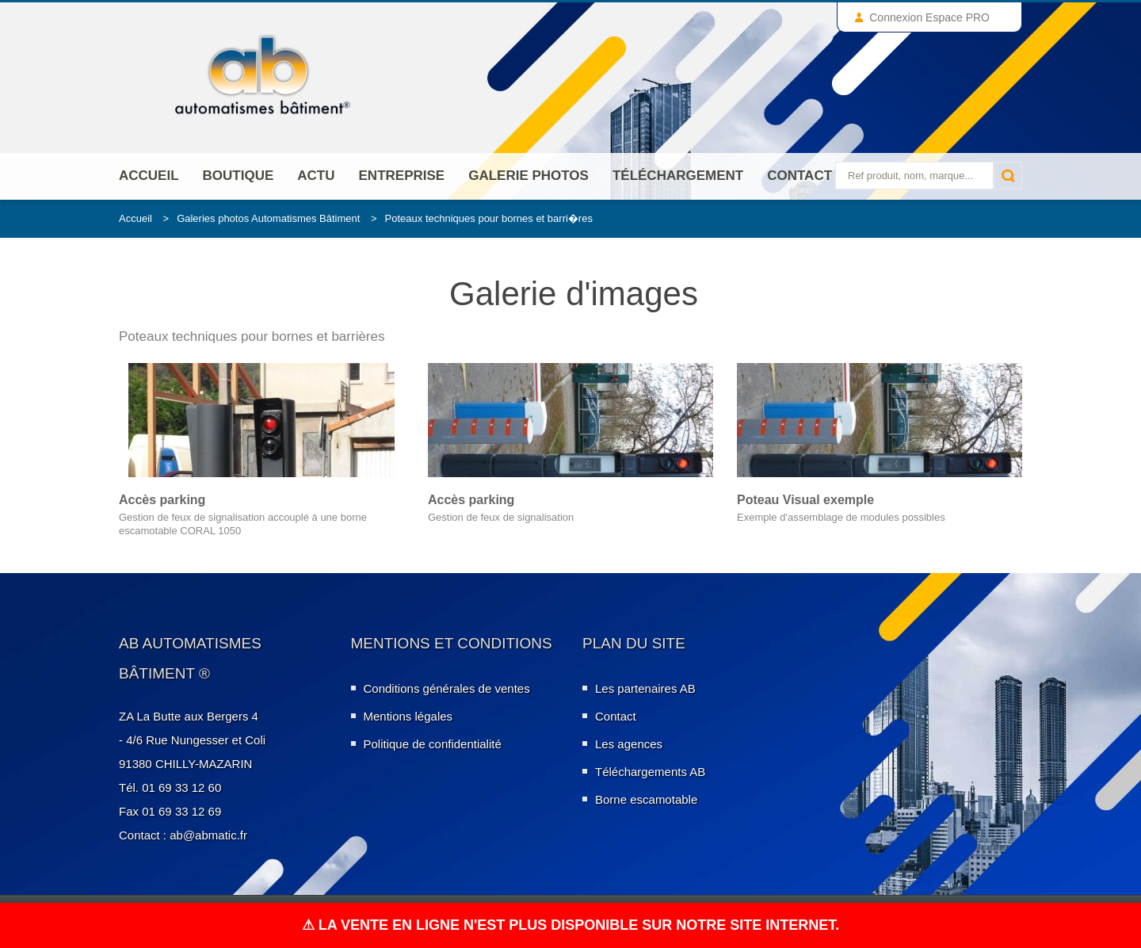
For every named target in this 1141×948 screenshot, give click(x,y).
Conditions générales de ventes (447, 688)
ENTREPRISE (402, 175)
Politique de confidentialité (433, 744)
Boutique (238, 175)
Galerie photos (528, 175)
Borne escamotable (646, 799)
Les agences (628, 744)
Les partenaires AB (645, 688)
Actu (315, 175)
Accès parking (162, 499)
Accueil (149, 175)
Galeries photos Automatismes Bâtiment (268, 218)
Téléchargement (677, 175)
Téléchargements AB (650, 771)
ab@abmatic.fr (208, 835)
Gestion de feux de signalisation (501, 517)
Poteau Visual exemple (805, 499)
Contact (799, 175)
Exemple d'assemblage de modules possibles (841, 517)
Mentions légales (408, 716)
